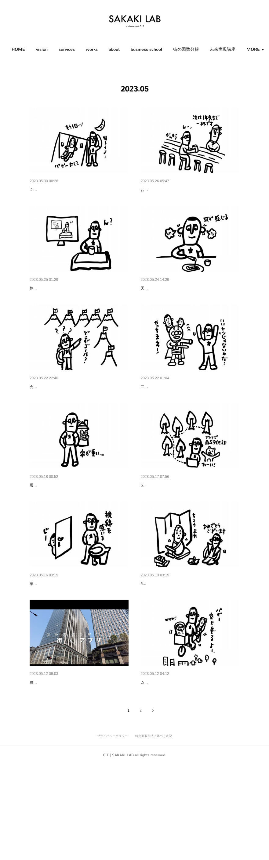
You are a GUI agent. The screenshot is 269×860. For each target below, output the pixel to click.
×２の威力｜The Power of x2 (168, 418)
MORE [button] (233, 49)
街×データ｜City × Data (163, 533)
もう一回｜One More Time (55, 189)
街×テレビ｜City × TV (50, 304)
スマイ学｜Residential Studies (59, 533)
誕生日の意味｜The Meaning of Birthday (179, 647)
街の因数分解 (203, 49)
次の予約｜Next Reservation (168, 189)
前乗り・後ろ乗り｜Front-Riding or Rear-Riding (186, 761)
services (84, 49)
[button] (35, 49)
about (131, 49)
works (109, 49)
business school (163, 49)
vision (59, 49)
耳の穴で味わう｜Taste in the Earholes (178, 304)
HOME (35, 49)
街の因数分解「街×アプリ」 (56, 761)
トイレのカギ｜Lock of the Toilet (61, 647)
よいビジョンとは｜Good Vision (60, 418)
